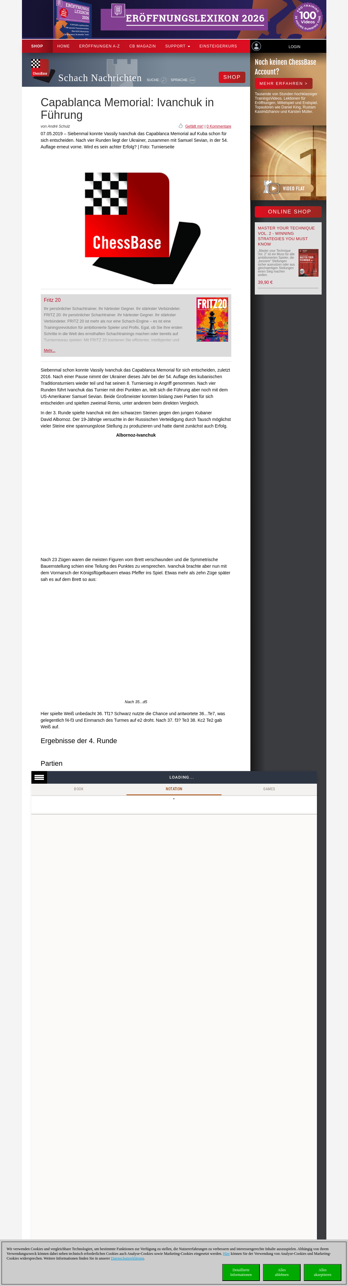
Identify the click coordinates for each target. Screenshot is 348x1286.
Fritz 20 (52, 300)
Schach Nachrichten (100, 77)
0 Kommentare (218, 126)
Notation (174, 789)
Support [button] (177, 46)
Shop (37, 46)
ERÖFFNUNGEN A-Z (99, 46)
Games (269, 789)
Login (294, 47)
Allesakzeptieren (322, 1272)
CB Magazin (142, 46)
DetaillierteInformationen (241, 1272)
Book (78, 789)
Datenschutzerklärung (127, 1258)
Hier (226, 1253)
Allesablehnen (281, 1272)
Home (63, 46)
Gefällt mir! (194, 126)
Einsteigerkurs (218, 46)
